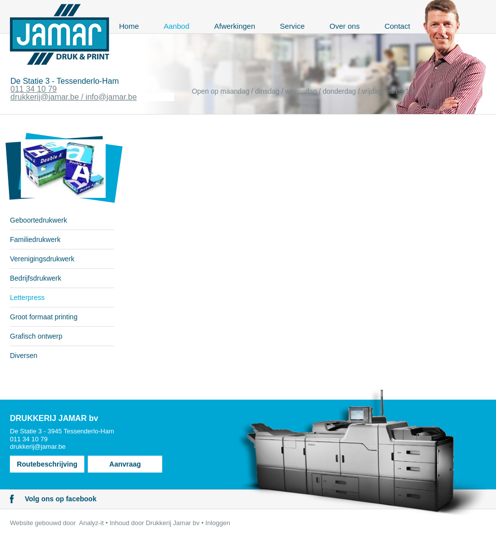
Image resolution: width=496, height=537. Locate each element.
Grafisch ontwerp (36, 336)
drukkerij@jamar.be (37, 446)
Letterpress (27, 297)
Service (292, 26)
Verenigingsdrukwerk (42, 259)
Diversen (23, 355)
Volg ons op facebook (60, 499)
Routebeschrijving (47, 464)
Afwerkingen (234, 26)
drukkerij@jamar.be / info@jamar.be (73, 97)
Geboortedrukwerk (38, 220)
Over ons (344, 26)
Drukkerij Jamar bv (172, 523)
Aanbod (176, 26)
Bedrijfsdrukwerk (35, 278)
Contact (397, 26)
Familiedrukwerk (35, 239)
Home (129, 26)
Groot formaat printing (43, 317)
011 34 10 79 (33, 89)
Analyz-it (91, 523)
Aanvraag (125, 464)
